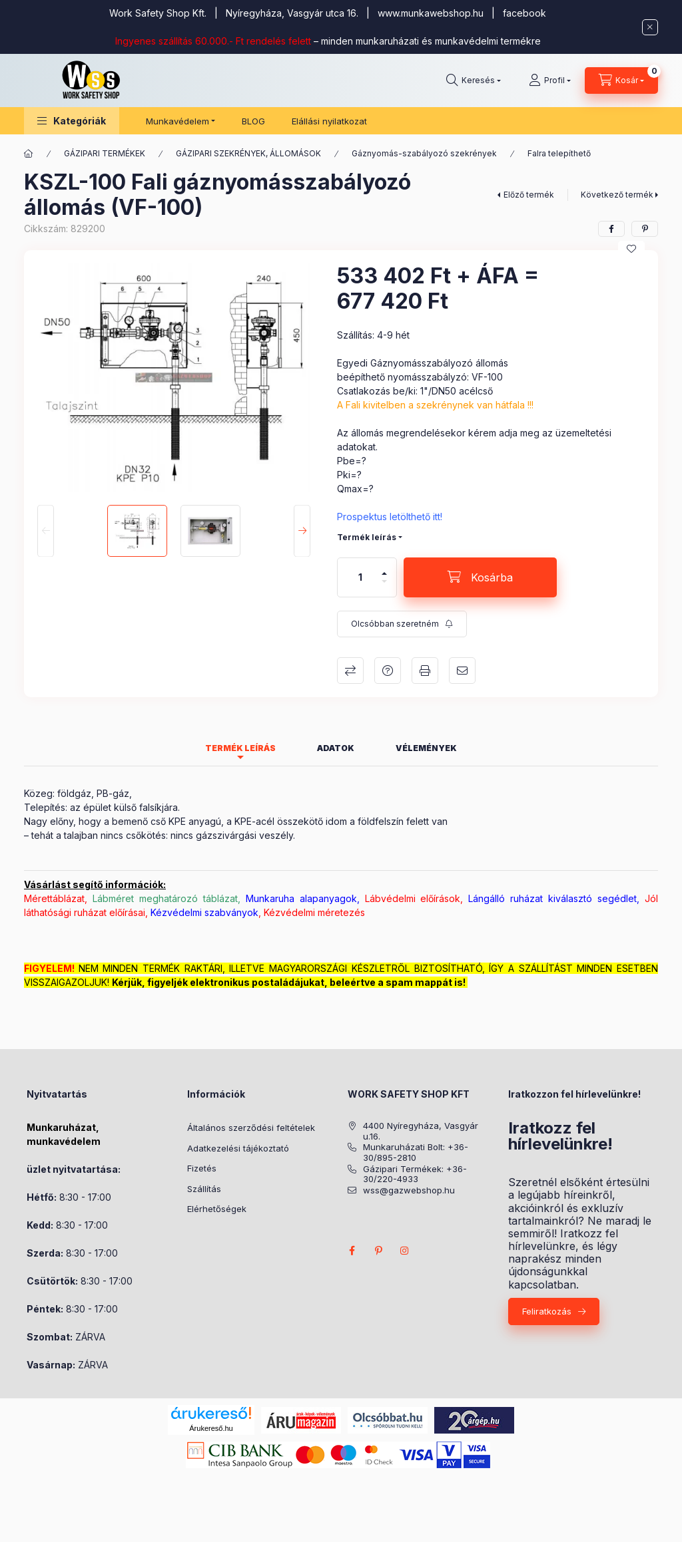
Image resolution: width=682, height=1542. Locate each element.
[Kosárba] (480, 577)
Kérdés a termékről (387, 670)
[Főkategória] (28, 154)
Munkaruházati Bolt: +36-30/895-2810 (415, 1152)
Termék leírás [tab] (240, 748)
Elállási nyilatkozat (329, 121)
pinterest (378, 1250)
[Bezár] (650, 27)
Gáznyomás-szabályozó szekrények (424, 153)
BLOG (253, 121)
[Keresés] (473, 80)
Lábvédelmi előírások (413, 898)
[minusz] (384, 587)
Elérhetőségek (216, 1208)
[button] (71, 120)
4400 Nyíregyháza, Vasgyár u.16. (420, 1131)
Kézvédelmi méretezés (314, 912)
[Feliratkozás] (402, 624)
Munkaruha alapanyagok (301, 898)
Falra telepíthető (559, 153)
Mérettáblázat (54, 898)
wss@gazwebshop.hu (409, 1190)
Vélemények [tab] (426, 748)
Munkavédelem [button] (177, 121)
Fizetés (201, 1168)
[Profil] (550, 80)
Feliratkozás (546, 1311)
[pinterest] (644, 229)
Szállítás (204, 1188)
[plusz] (384, 567)
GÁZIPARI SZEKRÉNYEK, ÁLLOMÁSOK (248, 153)
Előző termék (529, 195)
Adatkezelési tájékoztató (238, 1148)
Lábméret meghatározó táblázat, (166, 898)
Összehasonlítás (350, 670)
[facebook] (611, 229)
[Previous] (45, 531)
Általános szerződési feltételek (251, 1127)
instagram (405, 1250)
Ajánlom (462, 670)
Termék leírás (366, 537)
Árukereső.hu (210, 1428)
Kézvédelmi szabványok (204, 912)
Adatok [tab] (335, 748)
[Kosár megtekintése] (621, 80)
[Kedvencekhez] (631, 249)
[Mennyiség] (360, 577)
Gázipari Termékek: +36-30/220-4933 (415, 1174)
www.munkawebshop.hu (431, 13)
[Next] (302, 531)
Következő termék (617, 195)
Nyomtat (425, 670)
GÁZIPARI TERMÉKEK (104, 153)
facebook (524, 13)
